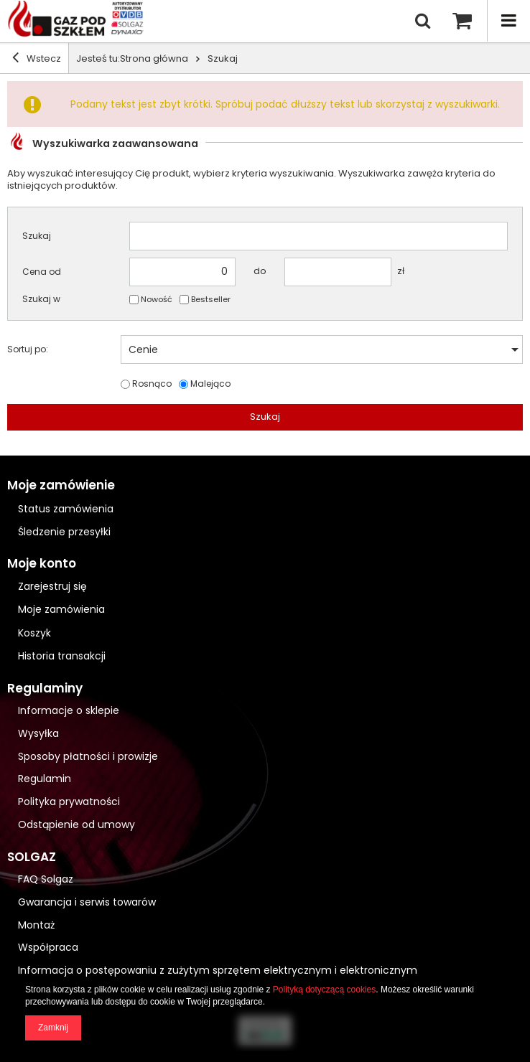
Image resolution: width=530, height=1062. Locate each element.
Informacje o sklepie (68, 711)
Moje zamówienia (61, 609)
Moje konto (41, 563)
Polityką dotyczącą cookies (324, 990)
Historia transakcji (62, 656)
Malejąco (210, 384)
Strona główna (154, 58)
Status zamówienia (65, 508)
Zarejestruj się (52, 587)
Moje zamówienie (61, 485)
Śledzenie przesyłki (64, 531)
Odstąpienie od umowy (76, 825)
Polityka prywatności (69, 802)
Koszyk (34, 633)
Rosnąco (152, 384)
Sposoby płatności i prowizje (88, 757)
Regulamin (44, 779)
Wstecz (36, 58)
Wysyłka (38, 734)
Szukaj (36, 236)
